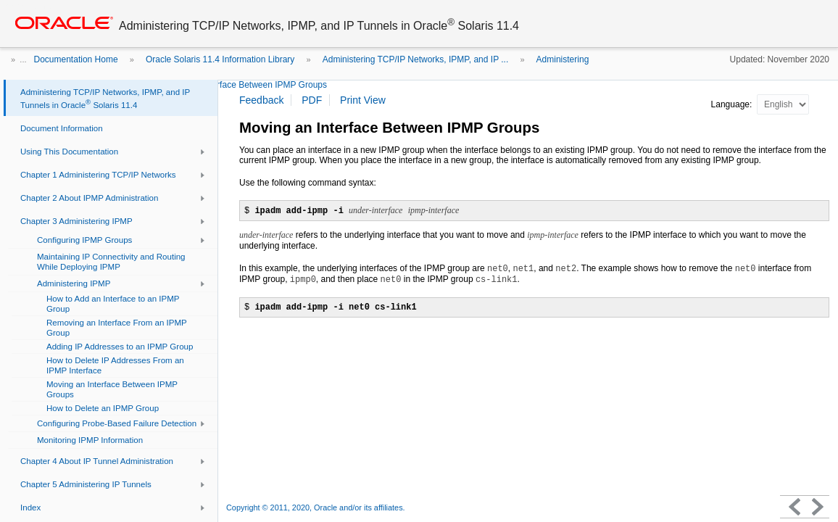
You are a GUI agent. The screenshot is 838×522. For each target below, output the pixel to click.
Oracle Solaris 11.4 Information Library (220, 59)
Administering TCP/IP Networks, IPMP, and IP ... (416, 59)
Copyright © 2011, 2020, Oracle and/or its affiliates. (316, 507)
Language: (733, 104)
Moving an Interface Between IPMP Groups (243, 85)
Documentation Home (76, 59)
